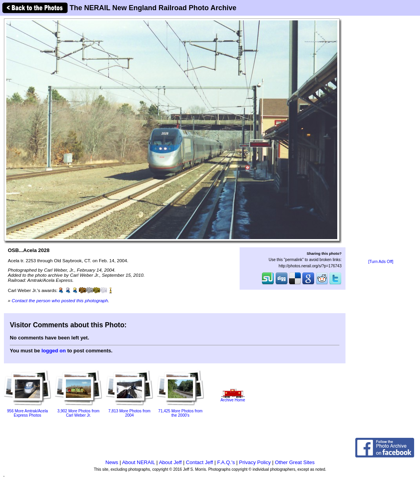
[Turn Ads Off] (380, 261)
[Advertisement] (380, 138)
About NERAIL (138, 462)
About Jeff (170, 462)
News (111, 462)
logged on (54, 351)
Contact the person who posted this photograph (60, 300)
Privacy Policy (255, 462)
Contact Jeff (199, 462)
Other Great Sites (295, 462)
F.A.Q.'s (226, 462)
